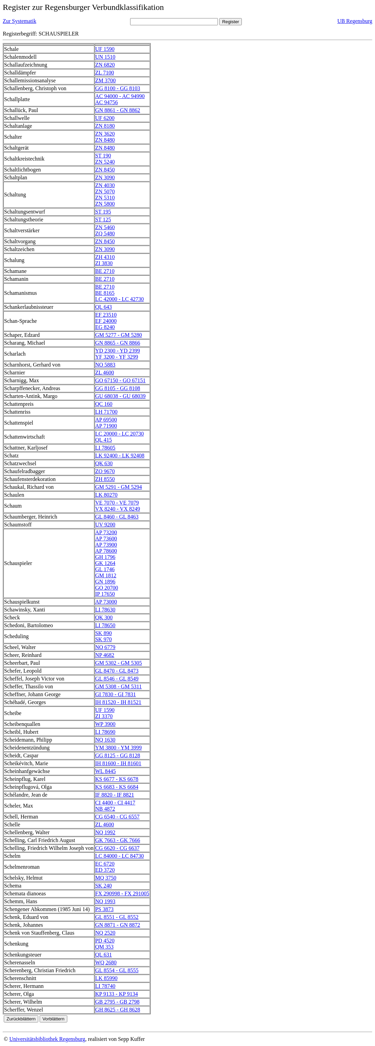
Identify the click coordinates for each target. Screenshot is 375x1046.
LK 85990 (106, 978)
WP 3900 (105, 724)
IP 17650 (105, 594)
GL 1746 (105, 569)
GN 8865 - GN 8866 (117, 343)
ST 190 (103, 156)
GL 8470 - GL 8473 (117, 671)
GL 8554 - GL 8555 (117, 970)
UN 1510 (105, 57)
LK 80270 (106, 495)
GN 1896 (105, 581)
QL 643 (103, 307)
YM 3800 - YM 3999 (118, 748)
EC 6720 (104, 864)
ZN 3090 (105, 177)
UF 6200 (104, 118)
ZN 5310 (105, 198)
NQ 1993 (105, 901)
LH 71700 (106, 412)
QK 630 (104, 463)
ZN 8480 (105, 140)
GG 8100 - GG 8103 (117, 88)
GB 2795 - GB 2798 (117, 1002)
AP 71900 (106, 426)
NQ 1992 (105, 832)
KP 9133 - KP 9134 (116, 994)
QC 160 (103, 404)
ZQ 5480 (105, 233)
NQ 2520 (105, 933)
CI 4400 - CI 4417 (115, 803)
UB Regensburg (354, 21)
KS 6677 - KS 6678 (116, 779)
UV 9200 (105, 524)
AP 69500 (106, 420)
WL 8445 (105, 771)
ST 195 (103, 212)
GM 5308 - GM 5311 (118, 686)
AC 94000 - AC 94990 (120, 96)
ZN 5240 (105, 162)
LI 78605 (105, 448)
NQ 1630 (105, 740)
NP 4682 (104, 655)
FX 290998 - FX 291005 (122, 893)
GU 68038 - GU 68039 (120, 396)
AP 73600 (106, 538)
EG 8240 (105, 327)
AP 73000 (106, 602)
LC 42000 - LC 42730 (119, 299)
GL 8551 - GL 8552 (117, 917)
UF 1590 (104, 49)
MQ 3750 (105, 878)
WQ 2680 (106, 962)
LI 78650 (105, 625)
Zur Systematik (19, 21)
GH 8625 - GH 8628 (117, 1010)
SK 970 (103, 639)
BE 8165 (104, 293)
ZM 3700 (105, 80)
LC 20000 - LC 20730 (119, 434)
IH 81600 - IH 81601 (118, 763)
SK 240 (103, 886)
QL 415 (103, 440)
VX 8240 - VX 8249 (117, 509)
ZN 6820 (105, 65)
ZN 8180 (105, 126)
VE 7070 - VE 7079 (117, 503)
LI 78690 (105, 732)
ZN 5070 (105, 191)
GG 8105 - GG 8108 (117, 388)
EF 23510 (106, 315)
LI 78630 (105, 610)
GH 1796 (105, 557)
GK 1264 (105, 563)
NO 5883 (105, 365)
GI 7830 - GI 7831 (115, 694)
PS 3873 (104, 909)
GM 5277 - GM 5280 (118, 335)
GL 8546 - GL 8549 (117, 679)
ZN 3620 (105, 134)
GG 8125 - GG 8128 (117, 755)
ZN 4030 (105, 185)
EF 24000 (106, 321)
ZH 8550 (105, 479)
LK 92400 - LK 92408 (119, 455)
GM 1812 (105, 575)
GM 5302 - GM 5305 (118, 663)
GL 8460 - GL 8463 (117, 517)
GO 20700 (106, 588)
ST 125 (103, 219)
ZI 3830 (104, 263)
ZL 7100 (104, 72)
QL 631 (103, 955)
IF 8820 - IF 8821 (114, 795)
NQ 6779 (105, 647)
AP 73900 (106, 545)
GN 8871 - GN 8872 (117, 925)
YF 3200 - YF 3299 (116, 357)
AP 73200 (106, 532)
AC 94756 (106, 102)
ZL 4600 (104, 372)
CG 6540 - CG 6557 (117, 817)
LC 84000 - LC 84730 (119, 856)
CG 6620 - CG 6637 (117, 848)
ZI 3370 (104, 716)
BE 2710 (104, 271)
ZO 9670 (105, 471)
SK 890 (103, 633)
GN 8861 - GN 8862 (117, 110)
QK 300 (104, 617)
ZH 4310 (105, 257)
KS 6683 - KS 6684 (116, 787)
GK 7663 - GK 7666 (117, 840)
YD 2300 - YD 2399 (117, 351)
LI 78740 (105, 986)
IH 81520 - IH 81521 (118, 702)
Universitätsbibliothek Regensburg (47, 1039)
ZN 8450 (105, 170)
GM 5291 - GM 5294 (118, 487)
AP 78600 (106, 551)
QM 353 (104, 947)
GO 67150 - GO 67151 (120, 380)
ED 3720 (105, 870)
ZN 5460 (105, 227)
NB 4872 (105, 809)
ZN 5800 (105, 204)
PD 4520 (104, 941)
